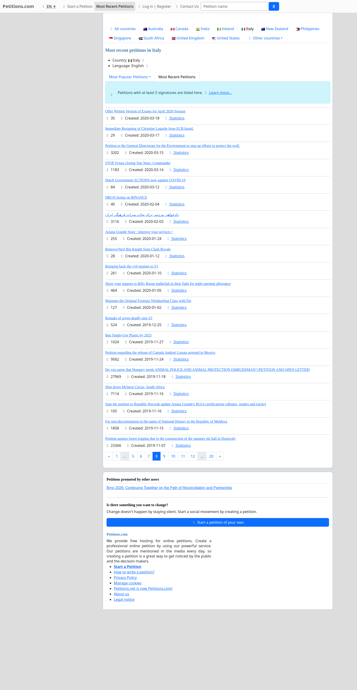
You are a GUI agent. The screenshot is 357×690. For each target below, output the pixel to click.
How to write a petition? (134, 635)
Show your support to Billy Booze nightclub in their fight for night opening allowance (168, 347)
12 (193, 520)
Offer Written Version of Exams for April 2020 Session (145, 175)
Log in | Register (154, 6)
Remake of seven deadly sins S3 (128, 382)
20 (211, 520)
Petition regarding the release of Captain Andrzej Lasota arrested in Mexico (160, 416)
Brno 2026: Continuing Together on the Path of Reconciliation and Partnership (169, 552)
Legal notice (124, 663)
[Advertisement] (218, 52)
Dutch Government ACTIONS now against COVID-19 (145, 244)
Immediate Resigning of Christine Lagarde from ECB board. (149, 192)
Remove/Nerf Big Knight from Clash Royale (138, 313)
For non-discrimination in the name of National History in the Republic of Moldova (166, 485)
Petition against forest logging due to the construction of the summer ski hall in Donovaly (170, 502)
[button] (265, 102)
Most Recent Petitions (114, 6)
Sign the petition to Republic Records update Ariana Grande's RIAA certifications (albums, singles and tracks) (185, 468)
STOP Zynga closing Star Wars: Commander (138, 227)
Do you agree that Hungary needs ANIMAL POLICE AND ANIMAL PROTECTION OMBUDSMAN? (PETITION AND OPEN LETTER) (207, 433)
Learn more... (218, 156)
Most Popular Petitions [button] (128, 140)
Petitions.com (18, 6)
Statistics (174, 182)
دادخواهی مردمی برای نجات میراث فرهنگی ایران (142, 279)
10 (173, 520)
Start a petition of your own (218, 586)
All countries (122, 92)
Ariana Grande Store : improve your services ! (139, 296)
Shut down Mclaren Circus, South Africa (135, 451)
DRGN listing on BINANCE (126, 261)
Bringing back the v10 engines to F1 (131, 330)
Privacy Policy (125, 641)
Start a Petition (77, 6)
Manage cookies (128, 646)
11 (183, 520)
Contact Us (187, 6)
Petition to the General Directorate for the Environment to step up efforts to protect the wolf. (172, 209)
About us (121, 657)
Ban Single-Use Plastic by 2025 (128, 399)
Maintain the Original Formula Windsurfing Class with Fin (148, 365)
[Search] (235, 6)
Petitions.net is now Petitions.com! (143, 652)
